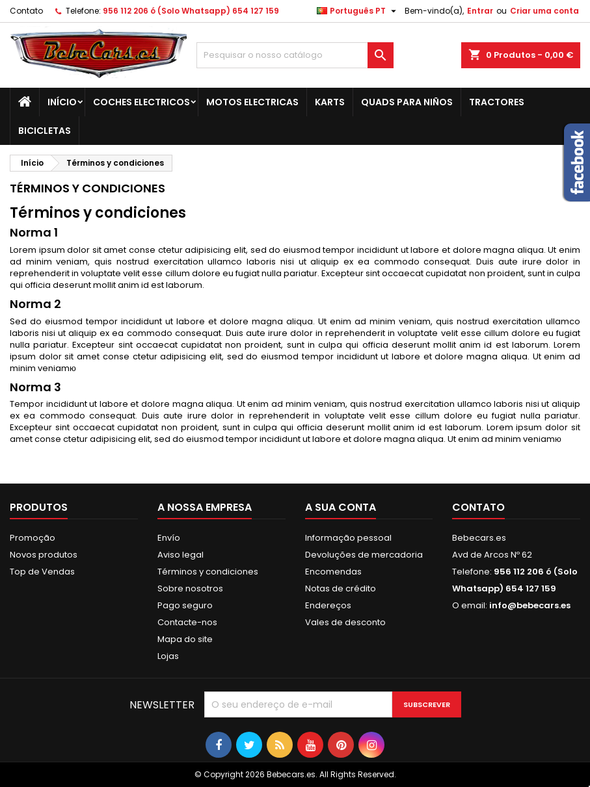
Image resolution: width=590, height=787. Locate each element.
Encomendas (333, 571)
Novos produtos (43, 554)
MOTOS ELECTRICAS (252, 102)
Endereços (328, 605)
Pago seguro (185, 605)
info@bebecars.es (529, 605)
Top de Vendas (42, 571)
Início (62, 102)
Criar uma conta (544, 10)
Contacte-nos (187, 622)
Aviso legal (180, 554)
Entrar (480, 10)
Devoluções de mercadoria (364, 554)
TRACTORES (496, 102)
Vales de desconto (345, 622)
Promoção (32, 538)
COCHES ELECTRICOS (141, 102)
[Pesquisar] (294, 55)
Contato (26, 10)
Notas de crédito (340, 588)
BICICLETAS (44, 130)
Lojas (168, 656)
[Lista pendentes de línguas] (358, 11)
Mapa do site (185, 639)
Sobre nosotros (190, 588)
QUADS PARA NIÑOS (407, 102)
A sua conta (340, 507)
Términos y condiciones (207, 571)
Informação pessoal (348, 538)
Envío (168, 538)
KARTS (330, 102)
